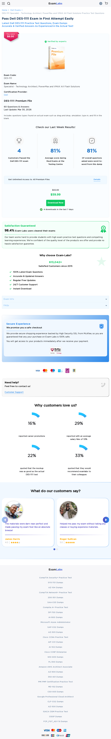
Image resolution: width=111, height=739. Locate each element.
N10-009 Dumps (55, 657)
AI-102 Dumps (55, 647)
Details (97, 179)
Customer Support (14, 392)
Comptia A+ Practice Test (55, 607)
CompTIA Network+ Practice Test (55, 592)
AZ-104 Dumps (55, 587)
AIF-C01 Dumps (55, 642)
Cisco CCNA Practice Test (55, 637)
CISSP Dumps (55, 716)
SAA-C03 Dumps (55, 602)
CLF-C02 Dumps (55, 701)
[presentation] (5, 520)
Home (4, 10)
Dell (6, 95)
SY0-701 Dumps (55, 582)
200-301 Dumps (55, 597)
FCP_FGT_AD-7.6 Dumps (55, 721)
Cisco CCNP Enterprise (55, 652)
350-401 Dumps (55, 677)
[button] (54, 549)
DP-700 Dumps (55, 612)
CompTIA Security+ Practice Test (55, 578)
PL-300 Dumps (55, 662)
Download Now (55, 203)
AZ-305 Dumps (55, 632)
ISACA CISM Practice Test (55, 711)
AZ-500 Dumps (55, 706)
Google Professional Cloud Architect (55, 697)
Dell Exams (15, 10)
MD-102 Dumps (55, 687)
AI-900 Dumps (55, 617)
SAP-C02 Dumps (55, 627)
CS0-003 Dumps (56, 692)
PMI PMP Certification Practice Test (55, 682)
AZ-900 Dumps (55, 672)
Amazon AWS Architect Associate (55, 667)
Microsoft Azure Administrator (56, 622)
